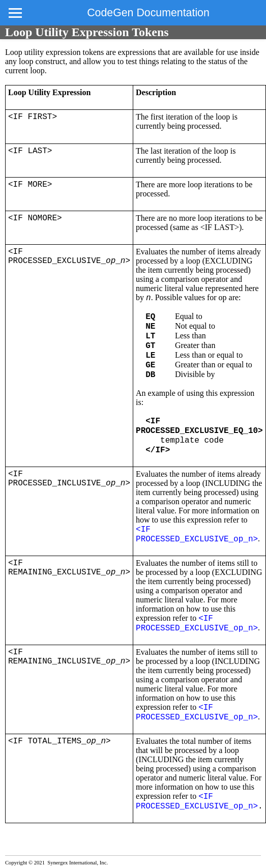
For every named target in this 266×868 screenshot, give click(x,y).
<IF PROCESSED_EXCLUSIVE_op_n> (197, 534)
